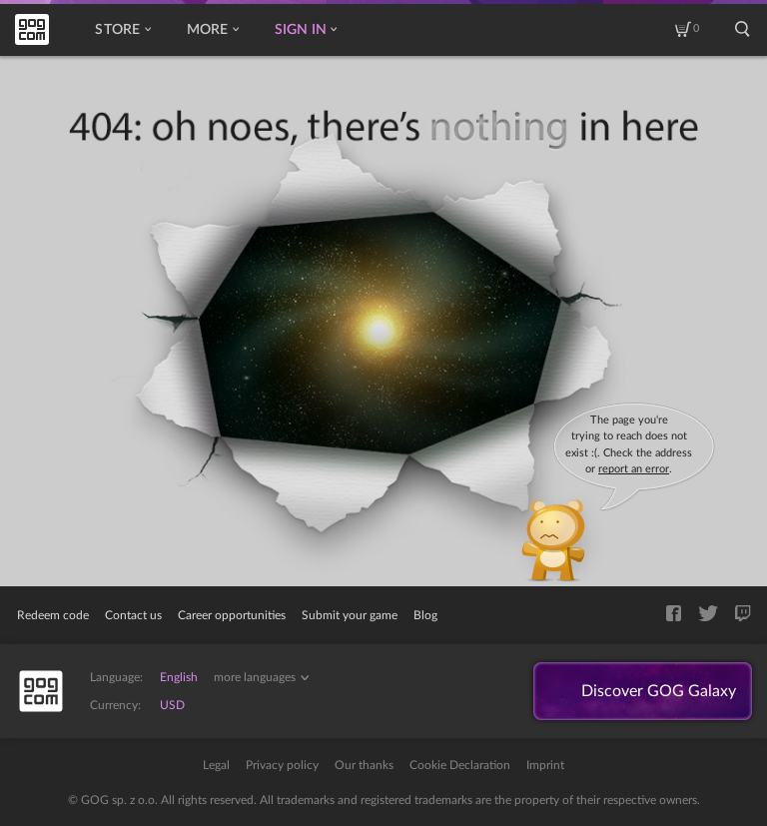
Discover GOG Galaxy (658, 691)
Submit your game (349, 615)
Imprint (545, 765)
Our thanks (364, 765)
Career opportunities (232, 615)
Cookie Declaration (459, 765)
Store (122, 30)
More (213, 30)
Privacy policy (282, 765)
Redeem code (53, 615)
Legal (216, 765)
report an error (633, 468)
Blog (425, 615)
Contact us (133, 615)
